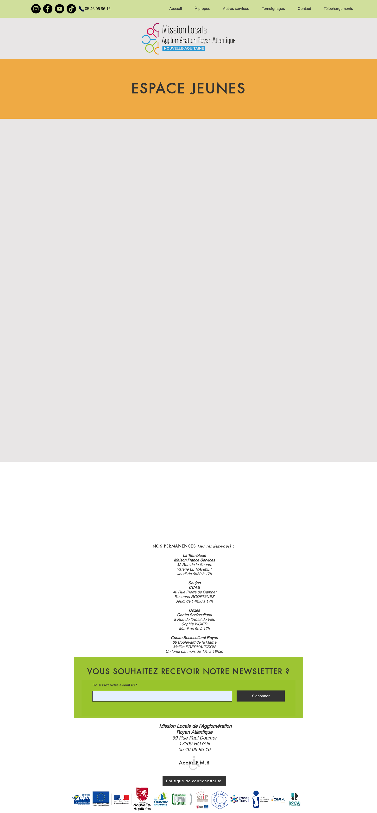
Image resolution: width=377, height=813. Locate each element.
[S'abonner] (261, 696)
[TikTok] (71, 8)
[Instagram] (36, 8)
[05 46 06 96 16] (92, 9)
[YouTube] (59, 8)
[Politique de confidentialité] (194, 781)
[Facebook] (47, 8)
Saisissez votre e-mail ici (114, 685)
